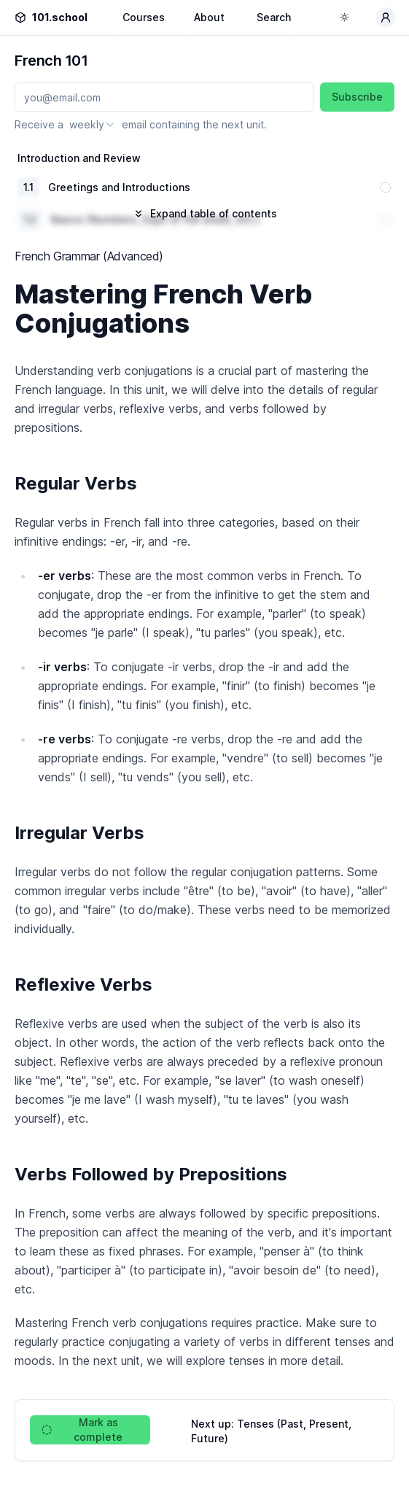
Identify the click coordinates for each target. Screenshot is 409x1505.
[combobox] (92, 124)
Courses (143, 17)
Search (274, 17)
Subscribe (357, 96)
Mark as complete (82, 1429)
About (209, 17)
